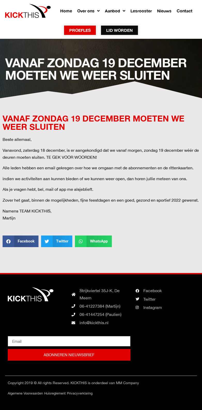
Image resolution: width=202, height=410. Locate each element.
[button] (20, 241)
